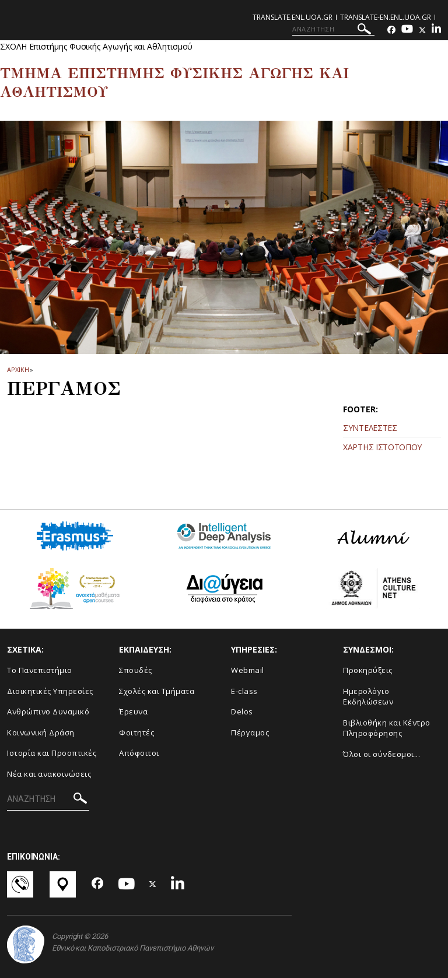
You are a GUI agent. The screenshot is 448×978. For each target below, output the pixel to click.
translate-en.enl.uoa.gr (385, 17)
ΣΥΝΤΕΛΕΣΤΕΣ (370, 427)
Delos (242, 711)
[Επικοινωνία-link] (21, 884)
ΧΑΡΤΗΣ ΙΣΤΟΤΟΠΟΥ (382, 447)
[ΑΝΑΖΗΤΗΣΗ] (333, 29)
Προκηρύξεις (368, 670)
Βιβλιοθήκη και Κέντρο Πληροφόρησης (386, 728)
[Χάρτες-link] (64, 884)
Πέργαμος (250, 732)
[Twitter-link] (422, 30)
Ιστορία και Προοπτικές (51, 753)
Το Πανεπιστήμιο (39, 670)
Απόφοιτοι (139, 753)
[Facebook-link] (391, 30)
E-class (244, 691)
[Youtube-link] (407, 30)
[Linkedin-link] (436, 30)
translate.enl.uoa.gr (292, 17)
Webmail (247, 670)
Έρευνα (133, 711)
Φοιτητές (136, 732)
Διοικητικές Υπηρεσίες (50, 691)
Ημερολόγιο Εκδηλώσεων (368, 696)
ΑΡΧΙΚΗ (18, 369)
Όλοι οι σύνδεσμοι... (381, 754)
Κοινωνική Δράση (41, 732)
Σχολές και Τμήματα (156, 691)
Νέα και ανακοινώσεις (49, 774)
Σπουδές (135, 670)
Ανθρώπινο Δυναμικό (48, 711)
